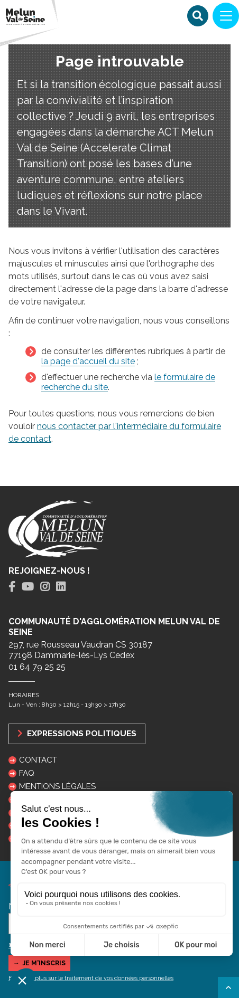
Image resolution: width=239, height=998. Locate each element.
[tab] (11, 587)
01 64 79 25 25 (37, 667)
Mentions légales (57, 786)
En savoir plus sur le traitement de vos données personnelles (90, 978)
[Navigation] (226, 16)
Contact (38, 760)
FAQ (26, 773)
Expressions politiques (76, 733)
